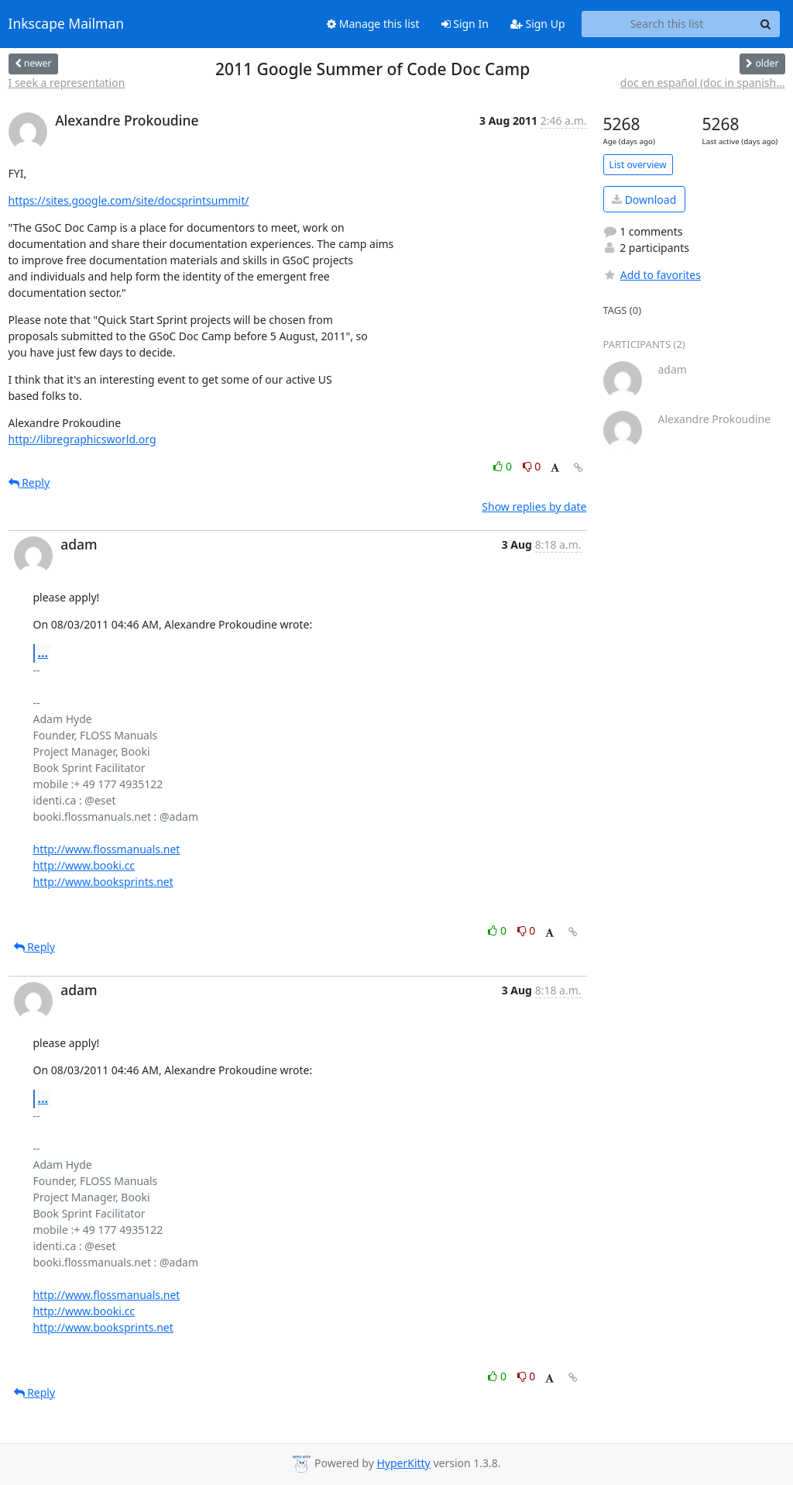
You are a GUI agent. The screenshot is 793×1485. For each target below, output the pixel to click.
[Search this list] (667, 24)
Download (644, 199)
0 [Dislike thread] (532, 466)
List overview (638, 164)
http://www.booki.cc (84, 865)
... (43, 652)
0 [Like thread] (503, 466)
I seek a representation (67, 82)
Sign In (465, 23)
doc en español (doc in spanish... (702, 82)
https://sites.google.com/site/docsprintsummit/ (129, 200)
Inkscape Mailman (67, 24)
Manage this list (373, 23)
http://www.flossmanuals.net (106, 849)
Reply (29, 482)
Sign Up (537, 23)
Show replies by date (534, 506)
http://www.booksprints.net (103, 881)
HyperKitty (403, 1463)
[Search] (766, 24)
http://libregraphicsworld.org (82, 439)
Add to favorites (652, 274)
